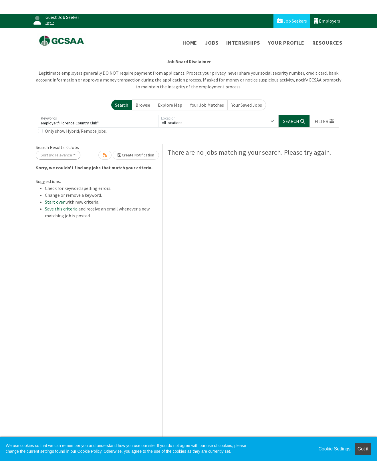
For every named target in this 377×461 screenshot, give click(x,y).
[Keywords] (98, 121)
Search (121, 105)
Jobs (211, 42)
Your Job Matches (207, 105)
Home (189, 42)
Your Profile (286, 42)
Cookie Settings (334, 448)
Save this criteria (61, 209)
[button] (324, 121)
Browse (143, 105)
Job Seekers (292, 20)
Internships (243, 42)
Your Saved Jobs (246, 105)
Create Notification (136, 155)
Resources (327, 42)
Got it (363, 448)
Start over (55, 202)
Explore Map (170, 105)
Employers (327, 20)
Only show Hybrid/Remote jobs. (76, 131)
